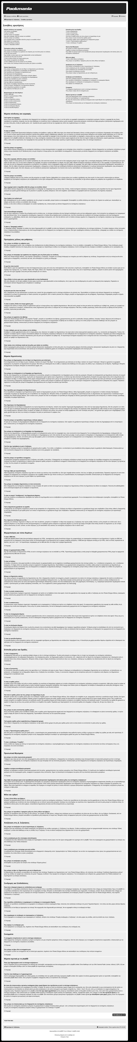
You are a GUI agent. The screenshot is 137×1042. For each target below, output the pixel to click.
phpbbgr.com (71, 1035)
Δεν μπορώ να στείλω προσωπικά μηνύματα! (77, 48)
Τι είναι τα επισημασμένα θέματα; (12, 104)
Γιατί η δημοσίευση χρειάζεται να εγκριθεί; (15, 87)
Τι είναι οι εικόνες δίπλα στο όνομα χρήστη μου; (16, 58)
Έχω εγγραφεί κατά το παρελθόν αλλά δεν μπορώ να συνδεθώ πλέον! (22, 39)
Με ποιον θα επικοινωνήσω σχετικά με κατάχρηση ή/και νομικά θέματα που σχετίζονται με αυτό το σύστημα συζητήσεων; (93, 100)
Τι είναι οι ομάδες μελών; (72, 34)
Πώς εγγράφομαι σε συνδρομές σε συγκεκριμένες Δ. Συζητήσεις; (82, 82)
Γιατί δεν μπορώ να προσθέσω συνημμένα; (15, 80)
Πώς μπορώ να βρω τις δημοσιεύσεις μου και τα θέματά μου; (82, 73)
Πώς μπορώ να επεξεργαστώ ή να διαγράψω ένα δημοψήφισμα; (21, 77)
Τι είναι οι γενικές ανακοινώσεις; (12, 101)
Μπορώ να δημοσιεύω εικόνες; (12, 99)
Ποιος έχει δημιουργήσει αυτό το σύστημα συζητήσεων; (80, 96)
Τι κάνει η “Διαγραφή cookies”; (12, 44)
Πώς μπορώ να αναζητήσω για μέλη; (75, 71)
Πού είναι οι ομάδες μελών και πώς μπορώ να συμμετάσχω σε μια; (83, 36)
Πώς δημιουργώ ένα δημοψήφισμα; (13, 74)
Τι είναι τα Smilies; (9, 97)
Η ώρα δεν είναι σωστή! (10, 53)
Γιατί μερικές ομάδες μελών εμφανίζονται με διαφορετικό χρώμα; (82, 39)
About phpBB (31, 966)
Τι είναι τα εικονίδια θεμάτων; (11, 107)
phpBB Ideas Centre (16, 977)
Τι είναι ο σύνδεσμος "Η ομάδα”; (74, 43)
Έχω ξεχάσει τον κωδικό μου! (11, 41)
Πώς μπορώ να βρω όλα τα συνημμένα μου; (77, 90)
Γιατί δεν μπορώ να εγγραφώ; (11, 34)
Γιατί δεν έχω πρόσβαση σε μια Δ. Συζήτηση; (15, 78)
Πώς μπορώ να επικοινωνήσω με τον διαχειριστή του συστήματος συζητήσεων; (86, 103)
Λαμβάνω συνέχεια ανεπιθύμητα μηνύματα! (77, 50)
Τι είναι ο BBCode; (9, 94)
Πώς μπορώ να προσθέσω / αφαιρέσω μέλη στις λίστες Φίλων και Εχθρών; (85, 60)
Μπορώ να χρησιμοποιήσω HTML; (13, 96)
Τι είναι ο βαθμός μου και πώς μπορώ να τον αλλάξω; (18, 61)
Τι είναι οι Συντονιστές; (71, 33)
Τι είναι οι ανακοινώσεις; (10, 102)
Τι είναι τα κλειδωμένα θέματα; (12, 105)
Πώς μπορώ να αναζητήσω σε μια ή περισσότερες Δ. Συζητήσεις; (83, 66)
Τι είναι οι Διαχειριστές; (72, 31)
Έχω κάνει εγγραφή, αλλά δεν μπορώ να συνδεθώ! (17, 36)
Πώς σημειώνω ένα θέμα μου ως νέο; (14, 88)
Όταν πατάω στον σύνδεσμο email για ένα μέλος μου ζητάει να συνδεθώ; (23, 63)
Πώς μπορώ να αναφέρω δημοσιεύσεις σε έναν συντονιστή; (19, 83)
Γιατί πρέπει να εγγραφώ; (10, 31)
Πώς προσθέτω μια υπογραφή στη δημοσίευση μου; (17, 72)
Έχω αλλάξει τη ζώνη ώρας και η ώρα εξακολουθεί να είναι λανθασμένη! (22, 55)
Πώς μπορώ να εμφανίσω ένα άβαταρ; (14, 60)
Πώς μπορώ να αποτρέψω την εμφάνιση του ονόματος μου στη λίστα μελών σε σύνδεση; (27, 51)
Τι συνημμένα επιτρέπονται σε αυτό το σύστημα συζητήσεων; (82, 89)
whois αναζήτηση (40, 989)
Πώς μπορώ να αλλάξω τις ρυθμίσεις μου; (15, 50)
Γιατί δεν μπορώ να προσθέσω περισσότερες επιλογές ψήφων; (20, 75)
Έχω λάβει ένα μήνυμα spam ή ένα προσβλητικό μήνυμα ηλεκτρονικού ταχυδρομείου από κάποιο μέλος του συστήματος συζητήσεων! (94, 52)
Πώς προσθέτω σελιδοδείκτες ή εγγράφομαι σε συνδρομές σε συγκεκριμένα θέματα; (87, 80)
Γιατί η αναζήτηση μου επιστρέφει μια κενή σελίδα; (79, 69)
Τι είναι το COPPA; (9, 33)
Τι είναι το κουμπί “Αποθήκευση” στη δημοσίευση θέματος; (19, 85)
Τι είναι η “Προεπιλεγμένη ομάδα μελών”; (76, 41)
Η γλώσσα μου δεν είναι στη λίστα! (13, 56)
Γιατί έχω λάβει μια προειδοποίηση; (13, 82)
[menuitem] (22, 16)
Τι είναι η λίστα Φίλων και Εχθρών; (75, 59)
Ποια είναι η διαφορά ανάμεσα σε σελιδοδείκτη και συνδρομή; (82, 78)
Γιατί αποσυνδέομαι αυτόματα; (12, 43)
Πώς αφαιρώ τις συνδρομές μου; (74, 83)
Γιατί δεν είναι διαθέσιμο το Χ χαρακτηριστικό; (77, 98)
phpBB (18, 296)
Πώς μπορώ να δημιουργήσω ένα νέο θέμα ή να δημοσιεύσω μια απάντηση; (24, 69)
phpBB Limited (75, 964)
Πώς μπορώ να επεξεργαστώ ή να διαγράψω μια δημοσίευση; (20, 70)
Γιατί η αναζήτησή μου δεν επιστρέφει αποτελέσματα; (79, 68)
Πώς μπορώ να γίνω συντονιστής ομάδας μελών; (78, 37)
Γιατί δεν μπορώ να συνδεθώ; (11, 37)
